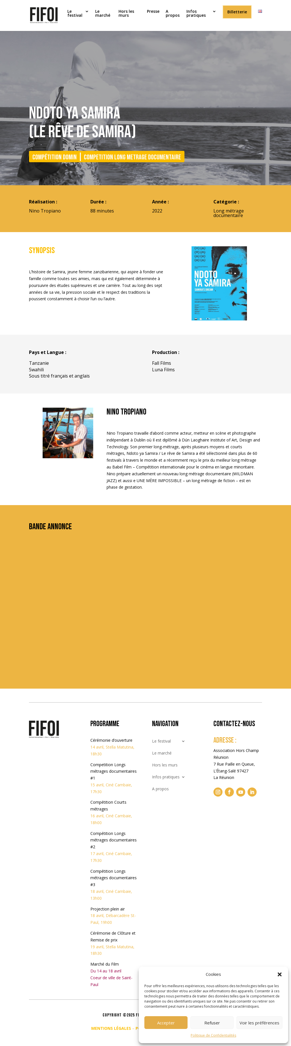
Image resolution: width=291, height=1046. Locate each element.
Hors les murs (126, 13)
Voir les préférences (259, 1023)
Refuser (212, 1023)
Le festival (74, 13)
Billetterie (237, 11)
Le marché (102, 13)
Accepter (166, 1023)
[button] (279, 974)
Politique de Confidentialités (213, 1035)
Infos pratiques (196, 13)
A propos (173, 13)
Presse (153, 11)
